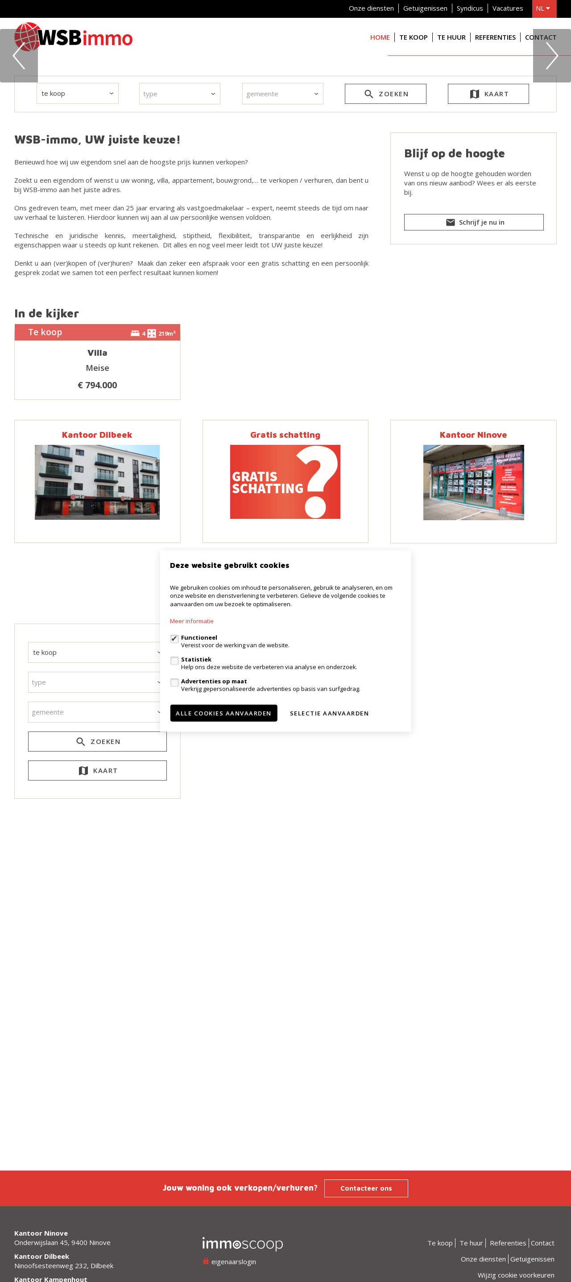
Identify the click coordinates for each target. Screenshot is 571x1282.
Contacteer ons (366, 1188)
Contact (541, 37)
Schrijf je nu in (474, 392)
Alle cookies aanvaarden (224, 713)
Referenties (495, 37)
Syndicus (470, 8)
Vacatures (507, 8)
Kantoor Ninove (473, 704)
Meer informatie (192, 621)
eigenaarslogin (229, 1261)
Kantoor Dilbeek (97, 704)
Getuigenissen (425, 8)
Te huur (451, 37)
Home (380, 37)
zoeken (385, 264)
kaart (488, 264)
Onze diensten (371, 8)
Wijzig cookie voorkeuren (516, 1274)
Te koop (413, 37)
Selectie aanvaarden (329, 713)
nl (543, 8)
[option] (285, 140)
